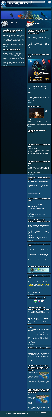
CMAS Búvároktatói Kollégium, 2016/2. (39, 347)
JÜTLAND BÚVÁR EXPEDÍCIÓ (11, 49)
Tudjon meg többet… (12, 416)
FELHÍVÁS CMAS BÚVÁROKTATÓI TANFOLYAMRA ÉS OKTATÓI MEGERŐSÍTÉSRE (38, 31)
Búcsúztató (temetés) (34, 106)
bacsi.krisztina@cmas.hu (33, 193)
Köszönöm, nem (37, 412)
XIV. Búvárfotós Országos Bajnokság (38, 266)
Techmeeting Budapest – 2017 (37, 298)
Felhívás (30, 327)
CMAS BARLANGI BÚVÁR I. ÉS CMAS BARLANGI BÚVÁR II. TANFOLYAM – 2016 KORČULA (39, 391)
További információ (5, 46)
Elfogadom (44, 412)
